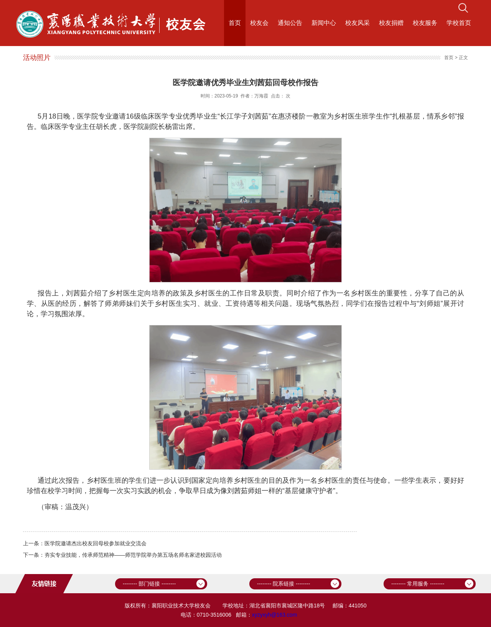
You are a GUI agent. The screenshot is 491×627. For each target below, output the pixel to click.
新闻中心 (323, 23)
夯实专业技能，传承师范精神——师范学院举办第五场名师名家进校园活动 (133, 555)
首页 (235, 23)
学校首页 (459, 23)
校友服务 (425, 23)
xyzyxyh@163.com (274, 615)
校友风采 (357, 23)
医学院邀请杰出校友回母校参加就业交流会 (95, 543)
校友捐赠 (391, 23)
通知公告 (290, 23)
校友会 (259, 23)
